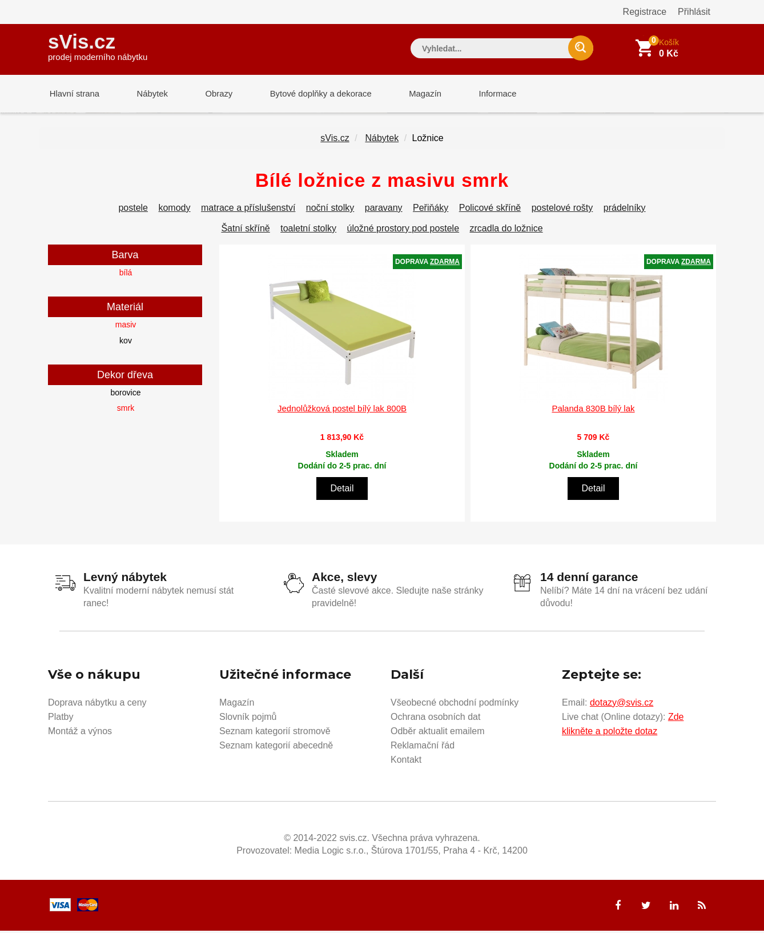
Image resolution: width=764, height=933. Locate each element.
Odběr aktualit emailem (438, 733)
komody (174, 210)
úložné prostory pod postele (403, 230)
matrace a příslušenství (248, 210)
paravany (384, 210)
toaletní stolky (308, 230)
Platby (60, 718)
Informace (483, 94)
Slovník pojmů (248, 718)
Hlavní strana (73, 94)
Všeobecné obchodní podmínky (454, 704)
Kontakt (406, 761)
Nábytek (148, 94)
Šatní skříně (245, 230)
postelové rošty (562, 210)
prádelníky (625, 210)
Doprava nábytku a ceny (97, 704)
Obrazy (212, 94)
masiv (125, 326)
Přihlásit (694, 12)
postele (133, 210)
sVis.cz (97, 45)
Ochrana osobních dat (435, 718)
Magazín (414, 94)
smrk (125, 410)
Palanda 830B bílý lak (593, 410)
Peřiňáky (430, 210)
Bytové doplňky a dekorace (311, 94)
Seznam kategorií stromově (275, 733)
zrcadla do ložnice (506, 230)
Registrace (644, 12)
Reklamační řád (423, 747)
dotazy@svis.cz (621, 704)
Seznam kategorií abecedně (276, 747)
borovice (126, 394)
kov (125, 342)
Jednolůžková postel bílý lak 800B (342, 410)
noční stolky (330, 210)
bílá (125, 274)
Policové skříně (490, 210)
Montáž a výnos (80, 733)
